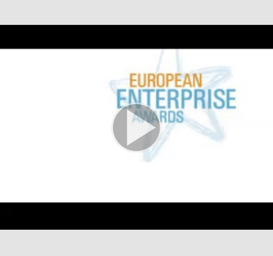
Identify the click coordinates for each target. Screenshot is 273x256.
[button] (136, 128)
